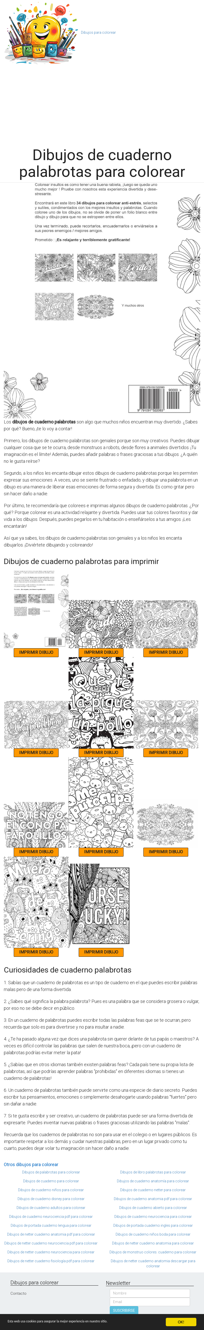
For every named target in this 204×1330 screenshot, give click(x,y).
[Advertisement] (102, 103)
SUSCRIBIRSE (124, 1310)
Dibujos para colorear (98, 32)
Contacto (18, 1293)
